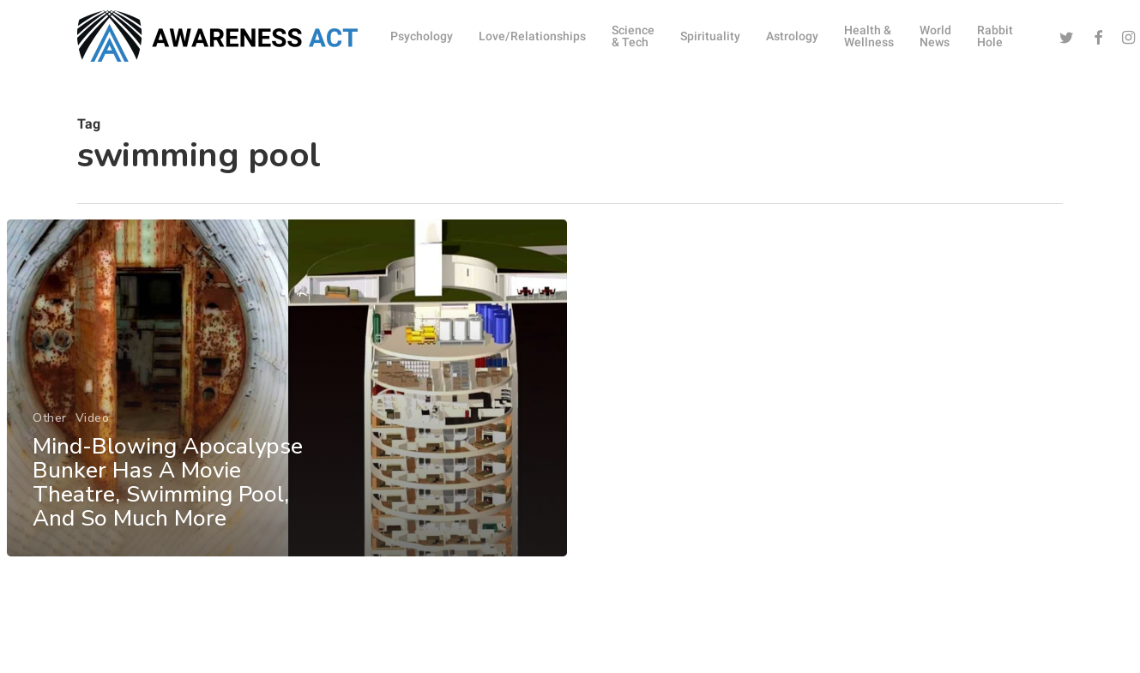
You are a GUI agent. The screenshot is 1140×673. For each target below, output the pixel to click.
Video (92, 428)
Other (50, 428)
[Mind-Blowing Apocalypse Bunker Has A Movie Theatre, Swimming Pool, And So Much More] (286, 398)
